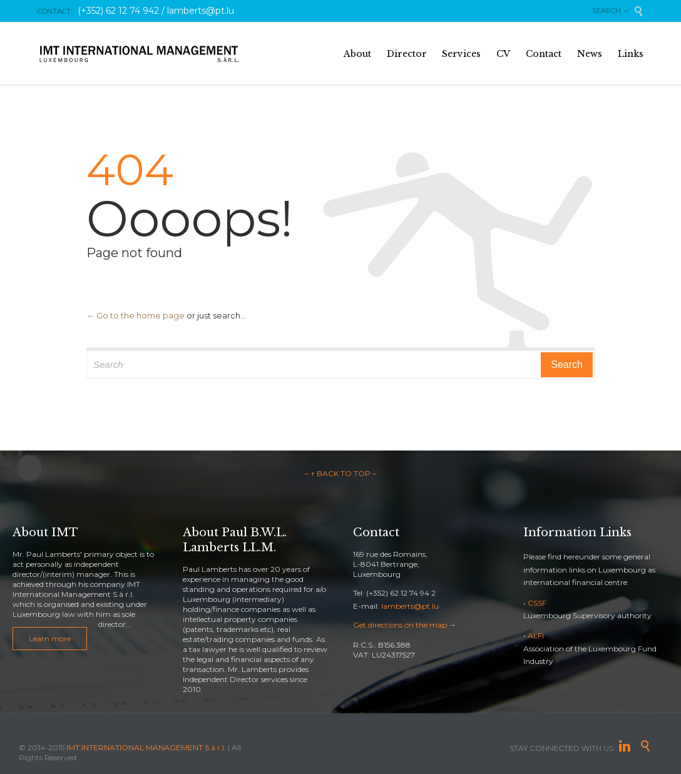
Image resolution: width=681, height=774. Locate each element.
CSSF (537, 603)
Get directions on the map (400, 624)
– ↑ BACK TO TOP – (340, 473)
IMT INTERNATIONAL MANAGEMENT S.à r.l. (146, 747)
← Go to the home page (135, 315)
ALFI (536, 635)
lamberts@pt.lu (410, 606)
